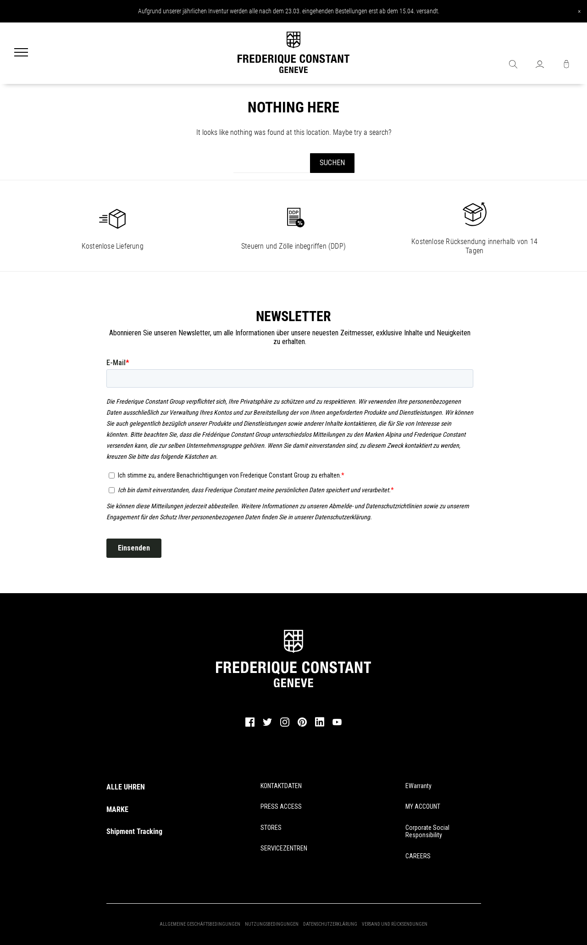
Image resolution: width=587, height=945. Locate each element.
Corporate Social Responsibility (427, 831)
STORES (271, 827)
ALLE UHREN (125, 787)
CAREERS (418, 856)
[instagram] (285, 725)
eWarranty (418, 785)
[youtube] (337, 724)
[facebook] (250, 725)
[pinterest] (302, 725)
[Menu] (21, 53)
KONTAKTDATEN (281, 785)
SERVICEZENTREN (283, 848)
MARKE (117, 809)
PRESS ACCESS (281, 806)
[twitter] (267, 725)
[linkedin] (319, 726)
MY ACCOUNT (422, 806)
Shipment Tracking (134, 831)
